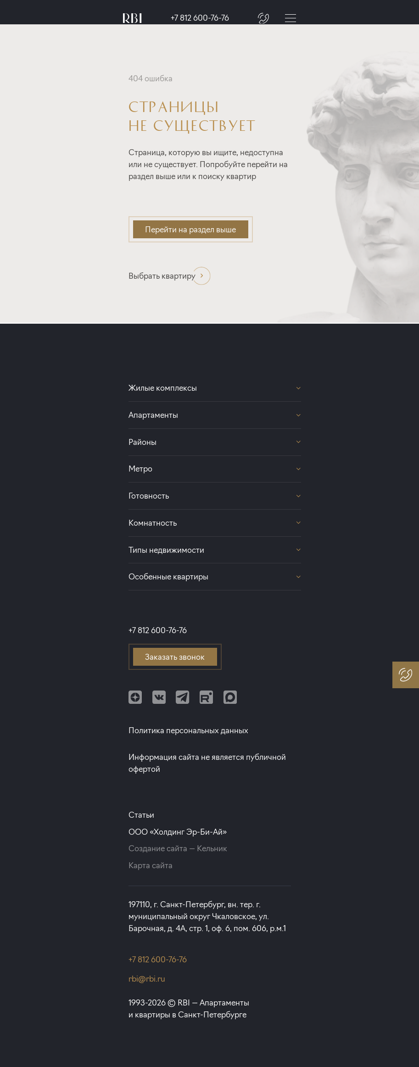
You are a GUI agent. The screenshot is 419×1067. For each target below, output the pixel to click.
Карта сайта (150, 865)
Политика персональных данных (188, 730)
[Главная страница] (132, 18)
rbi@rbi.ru (146, 978)
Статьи (141, 815)
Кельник (212, 848)
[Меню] (290, 18)
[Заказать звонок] (263, 17)
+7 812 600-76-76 (200, 18)
